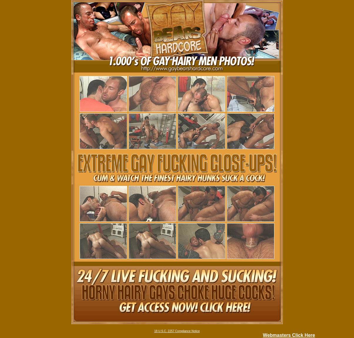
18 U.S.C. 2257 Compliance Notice (177, 331)
